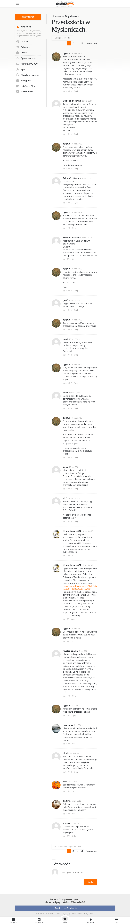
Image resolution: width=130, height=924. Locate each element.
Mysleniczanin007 (72, 531)
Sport (21, 69)
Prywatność (77, 913)
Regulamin (89, 913)
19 (82, 43)
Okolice (22, 42)
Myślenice (23, 27)
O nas (57, 913)
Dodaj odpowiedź (62, 38)
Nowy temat (28, 17)
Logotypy (66, 913)
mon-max (68, 725)
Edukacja (23, 47)
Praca (21, 53)
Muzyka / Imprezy (27, 75)
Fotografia (23, 81)
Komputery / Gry (27, 64)
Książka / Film (25, 86)
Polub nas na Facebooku (64, 908)
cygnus (66, 53)
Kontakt (49, 913)
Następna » (91, 43)
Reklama (40, 913)
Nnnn (65, 781)
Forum (56, 16)
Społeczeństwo (26, 58)
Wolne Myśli (24, 92)
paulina (66, 801)
